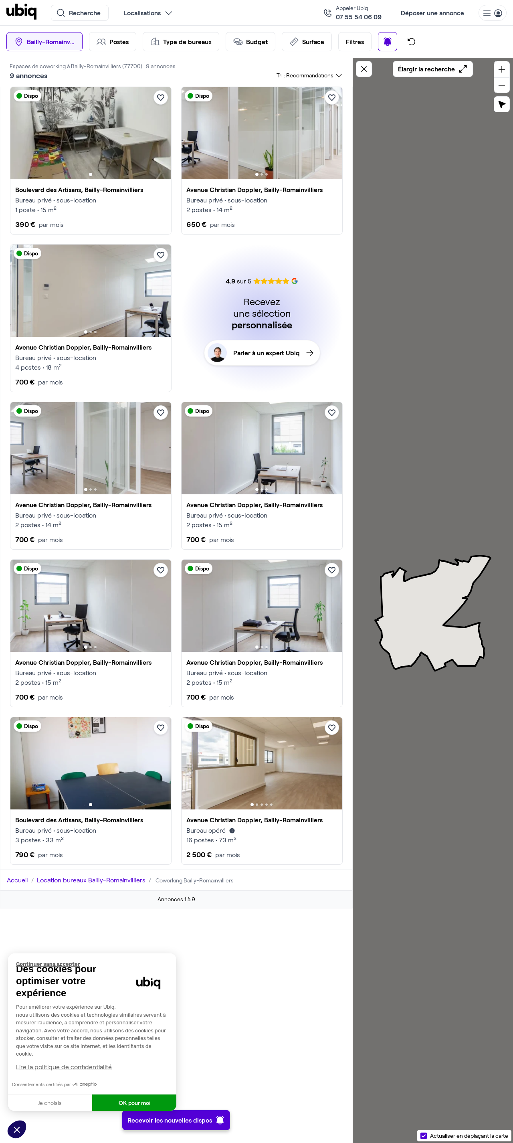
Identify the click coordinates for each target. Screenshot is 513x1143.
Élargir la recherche (433, 69)
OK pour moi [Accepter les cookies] (134, 1102)
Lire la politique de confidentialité (64, 1066)
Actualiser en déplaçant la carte (469, 1135)
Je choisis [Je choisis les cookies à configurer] (50, 1102)
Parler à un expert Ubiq (260, 352)
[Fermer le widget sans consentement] (96, 964)
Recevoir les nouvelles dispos (176, 1120)
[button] (16, 1129)
